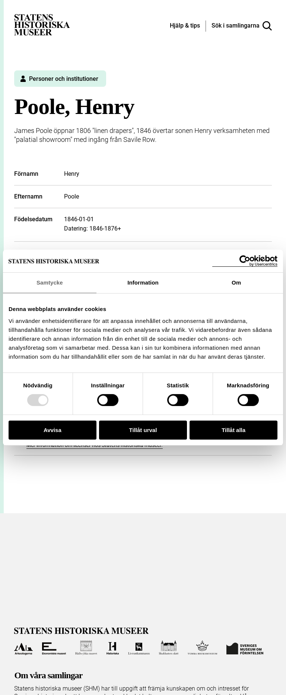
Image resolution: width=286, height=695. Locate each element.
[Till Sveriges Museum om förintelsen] (244, 647)
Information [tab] (143, 282)
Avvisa (52, 430)
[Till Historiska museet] (113, 647)
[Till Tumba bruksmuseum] (202, 647)
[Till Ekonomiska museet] (54, 647)
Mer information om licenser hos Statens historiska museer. (94, 445)
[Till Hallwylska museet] (86, 647)
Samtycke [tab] (49, 282)
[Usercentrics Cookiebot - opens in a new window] (244, 261)
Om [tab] (236, 282)
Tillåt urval (143, 430)
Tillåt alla (233, 430)
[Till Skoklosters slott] (168, 647)
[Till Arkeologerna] (23, 647)
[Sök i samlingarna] (242, 26)
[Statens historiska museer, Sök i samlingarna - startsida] (42, 24)
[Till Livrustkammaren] (139, 647)
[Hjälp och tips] (185, 26)
